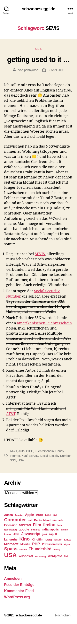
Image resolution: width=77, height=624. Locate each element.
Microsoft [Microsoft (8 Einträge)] (11, 544)
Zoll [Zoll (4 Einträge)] (66, 556)
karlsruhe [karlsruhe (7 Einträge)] (10, 539)
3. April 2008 (56, 70)
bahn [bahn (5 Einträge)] (48, 515)
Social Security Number (55, 455)
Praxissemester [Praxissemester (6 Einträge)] (52, 544)
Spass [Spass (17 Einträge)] (10, 548)
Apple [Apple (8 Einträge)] (29, 515)
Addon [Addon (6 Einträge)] (8, 515)
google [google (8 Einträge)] (24, 529)
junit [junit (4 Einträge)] (45, 534)
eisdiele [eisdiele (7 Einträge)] (58, 520)
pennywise (31, 70)
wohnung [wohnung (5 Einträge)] (40, 556)
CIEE (29, 451)
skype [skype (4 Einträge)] (67, 544)
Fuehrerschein (44, 451)
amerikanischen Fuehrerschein (44, 323)
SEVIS (40, 254)
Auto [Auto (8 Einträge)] (39, 515)
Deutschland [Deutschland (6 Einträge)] (42, 520)
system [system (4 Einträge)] (23, 549)
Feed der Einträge (19, 585)
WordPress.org (17, 597)
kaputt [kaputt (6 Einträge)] (53, 534)
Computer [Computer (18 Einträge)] (15, 519)
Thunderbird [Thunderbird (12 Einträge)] (40, 549)
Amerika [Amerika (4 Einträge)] (19, 515)
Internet (15, 455)
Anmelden (13, 579)
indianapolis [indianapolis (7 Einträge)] (50, 529)
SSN (13, 460)
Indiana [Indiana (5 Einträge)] (35, 529)
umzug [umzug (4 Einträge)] (56, 549)
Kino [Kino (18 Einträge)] (24, 539)
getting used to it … (38, 59)
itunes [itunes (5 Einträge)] (7, 534)
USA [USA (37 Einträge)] (10, 555)
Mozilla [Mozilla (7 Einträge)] (25, 544)
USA (38, 49)
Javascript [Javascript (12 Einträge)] (30, 533)
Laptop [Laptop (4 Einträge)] (48, 539)
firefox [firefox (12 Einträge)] (49, 524)
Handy (59, 451)
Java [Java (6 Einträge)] (16, 534)
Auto (21, 451)
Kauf (25, 455)
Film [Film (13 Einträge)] (37, 524)
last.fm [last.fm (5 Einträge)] (58, 539)
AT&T (10, 414)
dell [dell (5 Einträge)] (30, 520)
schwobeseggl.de (38, 9)
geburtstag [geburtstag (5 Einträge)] (10, 529)
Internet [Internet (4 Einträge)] (64, 529)
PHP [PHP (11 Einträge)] (36, 544)
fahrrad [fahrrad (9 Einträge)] (25, 525)
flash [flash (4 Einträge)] (59, 525)
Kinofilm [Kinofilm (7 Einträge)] (37, 539)
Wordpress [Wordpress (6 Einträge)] (55, 556)
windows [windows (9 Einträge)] (26, 556)
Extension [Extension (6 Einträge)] (10, 525)
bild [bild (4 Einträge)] (55, 515)
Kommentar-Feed (19, 591)
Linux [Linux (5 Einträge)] (67, 539)
